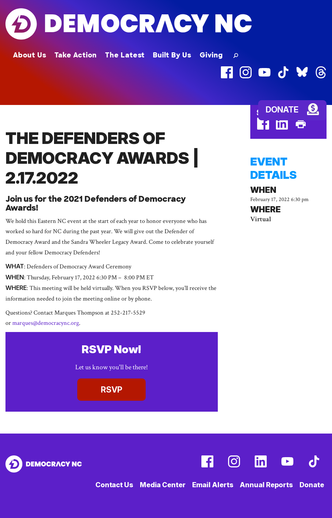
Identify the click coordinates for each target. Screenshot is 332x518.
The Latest (125, 55)
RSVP (111, 390)
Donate (282, 110)
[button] (234, 55)
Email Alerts (213, 485)
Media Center (163, 485)
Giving (211, 55)
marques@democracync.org (45, 323)
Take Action (75, 55)
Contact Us (114, 485)
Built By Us (172, 55)
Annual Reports (266, 485)
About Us (29, 55)
